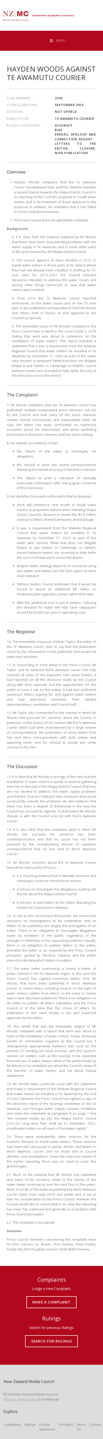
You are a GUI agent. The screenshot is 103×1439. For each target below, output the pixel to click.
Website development (21, 1399)
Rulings (30, 1424)
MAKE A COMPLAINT (51, 1298)
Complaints (12, 1424)
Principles (66, 1424)
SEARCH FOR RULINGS (51, 1337)
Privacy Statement (47, 1427)
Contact (95, 1424)
